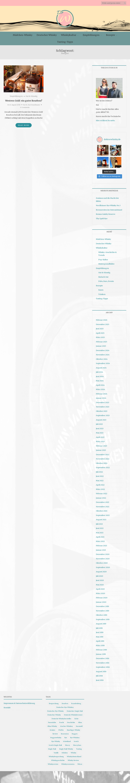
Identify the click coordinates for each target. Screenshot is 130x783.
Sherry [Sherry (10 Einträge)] (67, 745)
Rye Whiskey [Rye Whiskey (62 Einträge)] (75, 738)
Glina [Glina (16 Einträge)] (80, 722)
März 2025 (100, 337)
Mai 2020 (100, 585)
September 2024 (103, 363)
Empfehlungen (91, 35)
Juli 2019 (99, 628)
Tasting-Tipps (65, 41)
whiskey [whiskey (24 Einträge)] (65, 753)
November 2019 (102, 611)
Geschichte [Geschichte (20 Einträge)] (71, 722)
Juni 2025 (100, 329)
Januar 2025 (101, 346)
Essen (100, 290)
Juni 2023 (99, 428)
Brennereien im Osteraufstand (109, 210)
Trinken (101, 294)
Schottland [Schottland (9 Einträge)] (67, 741)
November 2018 (102, 663)
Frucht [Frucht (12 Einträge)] (61, 722)
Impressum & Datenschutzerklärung (19, 703)
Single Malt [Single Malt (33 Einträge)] (52, 749)
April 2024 (100, 385)
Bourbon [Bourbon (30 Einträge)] (65, 703)
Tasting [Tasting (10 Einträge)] (79, 749)
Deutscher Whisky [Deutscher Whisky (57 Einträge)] (54, 715)
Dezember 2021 (102, 502)
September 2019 (102, 619)
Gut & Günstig (32, 96)
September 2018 (103, 667)
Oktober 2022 (101, 463)
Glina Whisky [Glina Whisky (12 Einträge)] (52, 726)
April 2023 (100, 437)
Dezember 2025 (102, 324)
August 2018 (101, 671)
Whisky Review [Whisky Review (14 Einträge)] (73, 760)
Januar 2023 (101, 450)
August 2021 (101, 519)
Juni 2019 (99, 632)
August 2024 (101, 368)
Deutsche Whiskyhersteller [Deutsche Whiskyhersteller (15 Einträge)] (61, 719)
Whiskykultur (68, 35)
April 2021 (100, 537)
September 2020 (103, 567)
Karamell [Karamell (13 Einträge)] (79, 726)
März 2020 (100, 593)
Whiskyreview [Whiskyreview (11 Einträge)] (53, 764)
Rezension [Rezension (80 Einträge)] (65, 734)
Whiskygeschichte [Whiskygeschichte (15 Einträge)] (58, 760)
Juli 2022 (99, 472)
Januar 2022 (101, 498)
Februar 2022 (101, 493)
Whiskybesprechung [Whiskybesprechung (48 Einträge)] (56, 756)
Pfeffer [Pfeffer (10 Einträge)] (61, 730)
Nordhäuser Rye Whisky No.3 (108, 205)
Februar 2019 (101, 650)
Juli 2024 (99, 372)
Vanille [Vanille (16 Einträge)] (56, 753)
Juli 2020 (99, 576)
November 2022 (102, 459)
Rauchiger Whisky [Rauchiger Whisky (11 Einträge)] (73, 730)
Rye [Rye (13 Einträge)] (65, 738)
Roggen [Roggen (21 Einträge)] (74, 734)
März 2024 (100, 389)
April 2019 (100, 641)
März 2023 (100, 441)
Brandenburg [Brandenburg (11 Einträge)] (76, 703)
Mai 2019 (99, 637)
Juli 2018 (99, 676)
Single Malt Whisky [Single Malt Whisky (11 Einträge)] (66, 749)
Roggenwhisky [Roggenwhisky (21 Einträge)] (55, 738)
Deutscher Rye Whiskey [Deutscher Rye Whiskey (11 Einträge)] (65, 707)
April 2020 (100, 589)
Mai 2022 (99, 481)
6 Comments (25, 107)
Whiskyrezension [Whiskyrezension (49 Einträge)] (67, 764)
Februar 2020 (101, 598)
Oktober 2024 (102, 359)
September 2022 (103, 467)
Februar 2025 (101, 342)
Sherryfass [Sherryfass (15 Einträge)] (77, 745)
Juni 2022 (100, 476)
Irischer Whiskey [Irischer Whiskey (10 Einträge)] (66, 726)
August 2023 (101, 420)
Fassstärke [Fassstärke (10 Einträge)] (52, 722)
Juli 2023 (99, 424)
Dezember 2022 (102, 454)
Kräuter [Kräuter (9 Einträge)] (52, 730)
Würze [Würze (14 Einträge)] (79, 764)
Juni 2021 (99, 528)
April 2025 (100, 333)
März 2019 (100, 645)
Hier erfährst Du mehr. (105, 120)
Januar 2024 (101, 398)
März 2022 (100, 489)
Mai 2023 (99, 433)
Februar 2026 (101, 320)
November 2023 (102, 407)
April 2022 (100, 485)
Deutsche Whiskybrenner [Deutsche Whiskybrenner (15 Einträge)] (73, 715)
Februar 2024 (101, 394)
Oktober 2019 (101, 615)
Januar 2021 (101, 550)
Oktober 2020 (102, 563)
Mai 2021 (99, 533)
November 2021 (102, 507)
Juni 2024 (100, 376)
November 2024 (102, 355)
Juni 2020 (100, 580)
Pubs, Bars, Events (106, 281)
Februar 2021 (101, 546)
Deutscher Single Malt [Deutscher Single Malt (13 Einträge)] (75, 711)
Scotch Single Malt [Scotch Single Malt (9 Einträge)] (55, 745)
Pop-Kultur (103, 260)
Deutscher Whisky (47, 35)
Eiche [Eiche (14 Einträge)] (76, 719)
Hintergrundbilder (106, 264)
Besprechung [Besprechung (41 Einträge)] (54, 703)
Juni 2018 (99, 680)
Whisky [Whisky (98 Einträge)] (73, 753)
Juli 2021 (99, 524)
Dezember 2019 (102, 606)
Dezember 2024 (102, 350)
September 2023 (103, 415)
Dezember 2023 (102, 402)
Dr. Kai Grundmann (33, 105)
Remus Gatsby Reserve (105, 214)
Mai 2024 (100, 381)
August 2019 (101, 624)
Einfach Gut (103, 277)
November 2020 (102, 559)
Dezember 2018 (102, 658)
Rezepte (110, 35)
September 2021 (103, 515)
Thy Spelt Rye (101, 218)
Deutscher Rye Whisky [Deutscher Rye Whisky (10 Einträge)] (55, 711)
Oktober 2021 (101, 511)
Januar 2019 (101, 654)
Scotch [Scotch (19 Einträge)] (76, 741)
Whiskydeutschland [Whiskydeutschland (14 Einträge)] (74, 756)
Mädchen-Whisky (22, 35)
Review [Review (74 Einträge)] (55, 734)
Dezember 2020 (102, 554)
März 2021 (100, 541)
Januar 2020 (101, 602)
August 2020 (101, 572)
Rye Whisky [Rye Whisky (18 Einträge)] (55, 741)
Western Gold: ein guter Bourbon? (23, 100)
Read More (23, 125)
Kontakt (7, 707)
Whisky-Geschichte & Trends (107, 253)
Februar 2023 (101, 446)
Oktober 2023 (101, 411)
